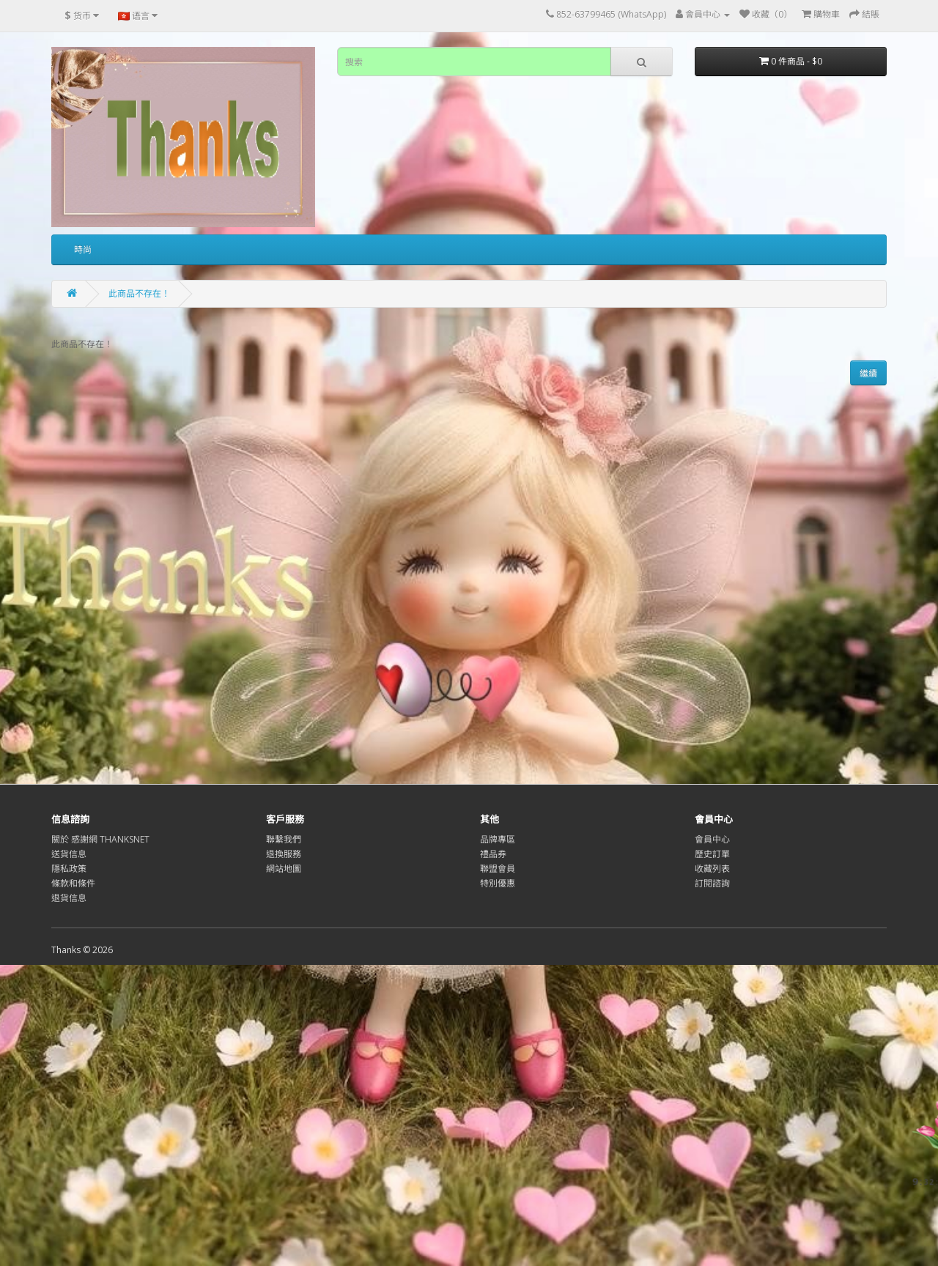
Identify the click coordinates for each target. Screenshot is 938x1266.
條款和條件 (73, 883)
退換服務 (283, 854)
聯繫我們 (283, 839)
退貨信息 (68, 898)
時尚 (83, 249)
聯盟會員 (497, 868)
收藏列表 (712, 868)
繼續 (868, 373)
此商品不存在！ (139, 293)
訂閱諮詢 (712, 883)
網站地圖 (283, 868)
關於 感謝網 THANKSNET (100, 839)
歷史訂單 (712, 854)
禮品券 (493, 854)
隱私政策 (68, 868)
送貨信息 (68, 854)
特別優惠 (497, 883)
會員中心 (712, 839)
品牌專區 (497, 839)
